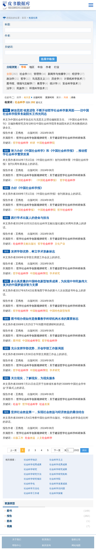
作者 (48, 67)
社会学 (26, 73)
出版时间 (37, 97)
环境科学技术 (38, 88)
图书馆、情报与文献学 (21, 83)
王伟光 (19, 132)
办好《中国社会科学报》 (27, 188)
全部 (12, 73)
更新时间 (49, 97)
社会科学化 (29, 483)
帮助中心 (16, 545)
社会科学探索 (56, 493)
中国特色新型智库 (60, 310)
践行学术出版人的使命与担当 (30, 217)
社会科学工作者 (31, 493)
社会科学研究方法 (32, 474)
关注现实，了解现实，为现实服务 (33, 378)
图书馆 (17, 340)
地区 (31, 67)
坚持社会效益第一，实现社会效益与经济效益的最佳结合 (47, 412)
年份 (40, 67)
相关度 (27, 97)
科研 (32, 142)
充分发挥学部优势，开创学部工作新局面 (37, 348)
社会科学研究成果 (58, 469)
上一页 (13, 450)
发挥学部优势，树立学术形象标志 (33, 251)
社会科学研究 (30, 469)
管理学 (40, 73)
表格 (73, 97)
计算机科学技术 (74, 78)
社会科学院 (54, 479)
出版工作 (18, 437)
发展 (44, 404)
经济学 (78, 73)
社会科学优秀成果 (32, 464)
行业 (56, 67)
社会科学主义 (56, 459)
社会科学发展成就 (58, 483)
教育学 (42, 83)
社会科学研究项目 (32, 479)
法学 (11, 88)
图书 (9, 510)
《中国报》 (46, 180)
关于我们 (16, 539)
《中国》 (23, 180)
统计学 (55, 83)
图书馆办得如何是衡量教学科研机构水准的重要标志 (44, 318)
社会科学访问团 (57, 488)
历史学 (56, 78)
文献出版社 (24, 243)
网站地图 (76, 545)
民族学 (22, 88)
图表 (9, 521)
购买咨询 (46, 545)
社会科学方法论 (31, 488)
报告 (9, 515)
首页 (24, 18)
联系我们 (46, 539)
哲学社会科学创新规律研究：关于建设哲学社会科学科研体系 (51, 137)
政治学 (13, 78)
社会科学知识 (30, 459)
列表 (66, 97)
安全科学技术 (71, 83)
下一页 (57, 450)
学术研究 (55, 273)
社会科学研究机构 (58, 474)
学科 (23, 67)
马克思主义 (41, 78)
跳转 (84, 450)
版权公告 (76, 539)
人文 (44, 437)
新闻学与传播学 (59, 73)
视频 (9, 526)
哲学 (25, 78)
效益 (30, 437)
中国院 (46, 142)
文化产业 (60, 243)
